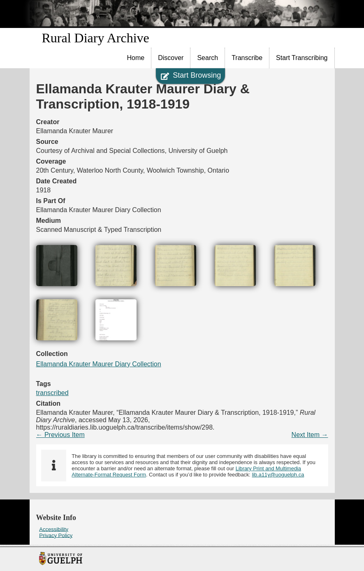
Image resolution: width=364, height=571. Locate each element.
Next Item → (310, 434)
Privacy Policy (55, 535)
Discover (170, 57)
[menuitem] (136, 58)
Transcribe (247, 57)
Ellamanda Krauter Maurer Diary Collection (98, 364)
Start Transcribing (301, 57)
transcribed (52, 392)
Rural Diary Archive (95, 37)
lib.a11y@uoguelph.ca (278, 475)
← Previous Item (60, 434)
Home (136, 57)
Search (207, 57)
